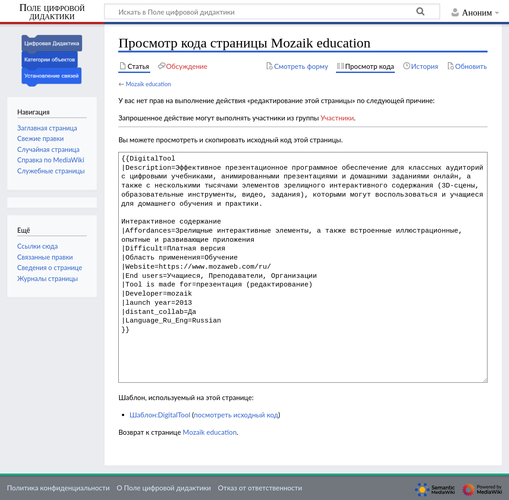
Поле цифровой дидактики (52, 12)
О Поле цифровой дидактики (163, 488)
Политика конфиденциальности (58, 488)
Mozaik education (148, 84)
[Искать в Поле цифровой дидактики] (272, 11)
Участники (337, 118)
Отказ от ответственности (260, 488)
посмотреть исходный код (236, 415)
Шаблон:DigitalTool (160, 415)
